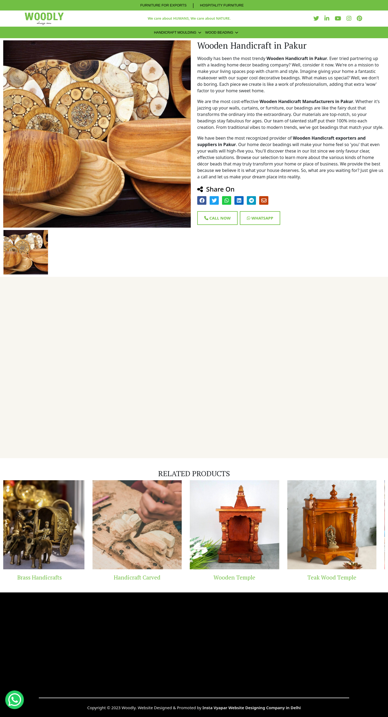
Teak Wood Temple (340, 577)
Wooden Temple (243, 577)
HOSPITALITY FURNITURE (222, 5)
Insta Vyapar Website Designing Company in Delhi (251, 707)
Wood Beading (219, 32)
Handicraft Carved (145, 577)
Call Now (217, 218)
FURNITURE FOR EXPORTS (163, 5)
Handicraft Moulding (175, 32)
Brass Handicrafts (48, 577)
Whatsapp (260, 218)
